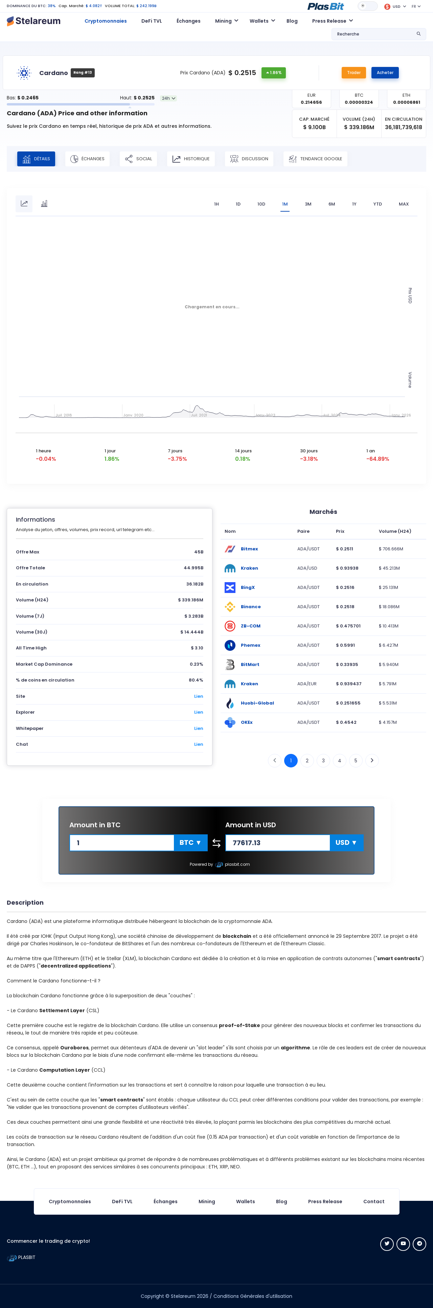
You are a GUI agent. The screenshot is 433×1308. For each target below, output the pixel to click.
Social (138, 159)
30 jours (309, 451)
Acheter (385, 72)
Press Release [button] (329, 21)
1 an (370, 451)
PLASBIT (21, 1257)
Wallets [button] (259, 21)
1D (238, 204)
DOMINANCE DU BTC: (27, 5)
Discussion (249, 159)
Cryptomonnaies (106, 21)
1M (285, 204)
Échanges (189, 21)
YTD (377, 204)
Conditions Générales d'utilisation (252, 1296)
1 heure (43, 451)
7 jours (175, 451)
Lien (198, 696)
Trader (354, 72)
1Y (354, 204)
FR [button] (414, 6)
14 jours (243, 451)
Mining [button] (223, 21)
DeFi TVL (151, 21)
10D (261, 204)
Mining (207, 1201)
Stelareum (183, 1296)
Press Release (325, 1201)
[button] (325, 5)
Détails (36, 159)
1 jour (110, 451)
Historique (191, 159)
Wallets (245, 1201)
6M (331, 204)
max (404, 204)
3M (308, 204)
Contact (374, 1201)
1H (216, 204)
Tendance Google (315, 159)
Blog (292, 21)
